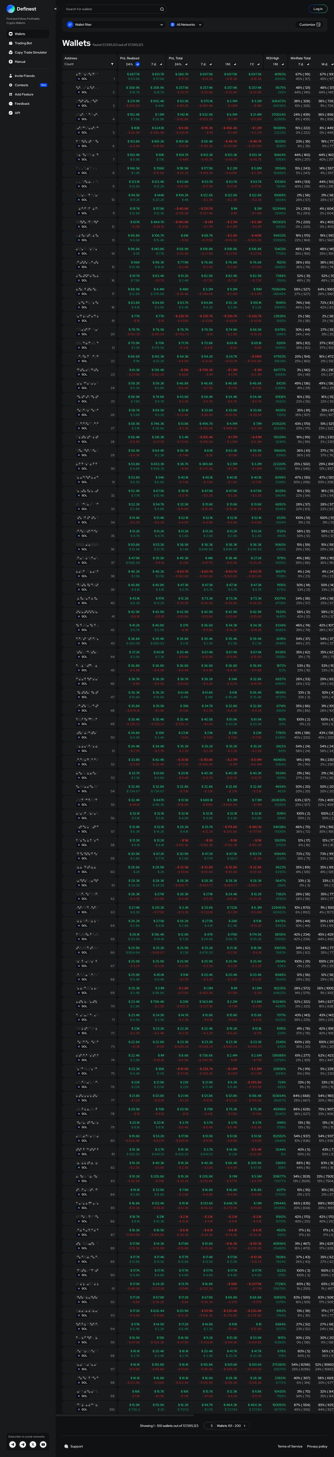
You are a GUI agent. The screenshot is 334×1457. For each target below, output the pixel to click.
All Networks (186, 24)
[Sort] (137, 64)
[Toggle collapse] (55, 9)
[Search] (162, 9)
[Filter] (112, 64)
